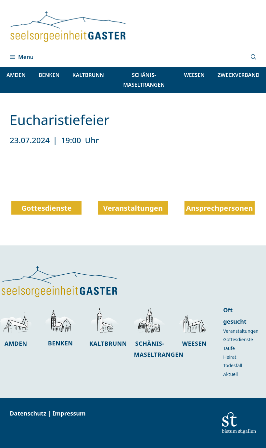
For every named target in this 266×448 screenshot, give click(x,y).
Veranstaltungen (241, 331)
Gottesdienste (238, 339)
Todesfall (232, 365)
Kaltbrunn (108, 343)
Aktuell (230, 374)
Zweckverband (239, 75)
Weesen (194, 343)
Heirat (229, 357)
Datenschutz (29, 413)
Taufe (229, 348)
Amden (16, 343)
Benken (60, 343)
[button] (253, 57)
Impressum (69, 413)
